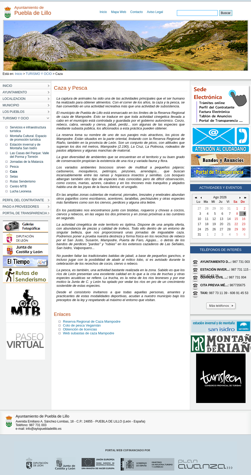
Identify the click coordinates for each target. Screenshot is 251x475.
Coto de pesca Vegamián (82, 325)
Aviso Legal (155, 12)
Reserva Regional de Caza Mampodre (91, 321)
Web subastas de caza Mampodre (88, 333)
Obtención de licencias (80, 329)
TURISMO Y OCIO (39, 74)
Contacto (136, 12)
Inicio (103, 12)
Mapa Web (118, 12)
